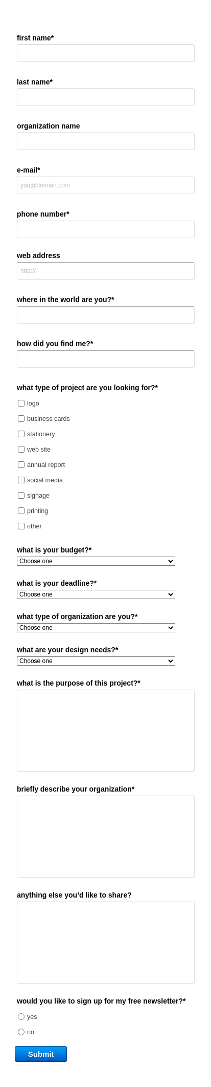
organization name (48, 126)
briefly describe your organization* (75, 789)
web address (38, 255)
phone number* (43, 214)
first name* (35, 38)
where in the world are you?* (65, 299)
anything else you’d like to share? (74, 895)
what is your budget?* (54, 550)
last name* (35, 82)
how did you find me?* (55, 343)
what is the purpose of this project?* (78, 683)
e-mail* (28, 170)
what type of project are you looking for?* (87, 387)
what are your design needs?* (67, 650)
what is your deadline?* (57, 583)
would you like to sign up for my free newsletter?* (101, 1001)
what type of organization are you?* (77, 616)
